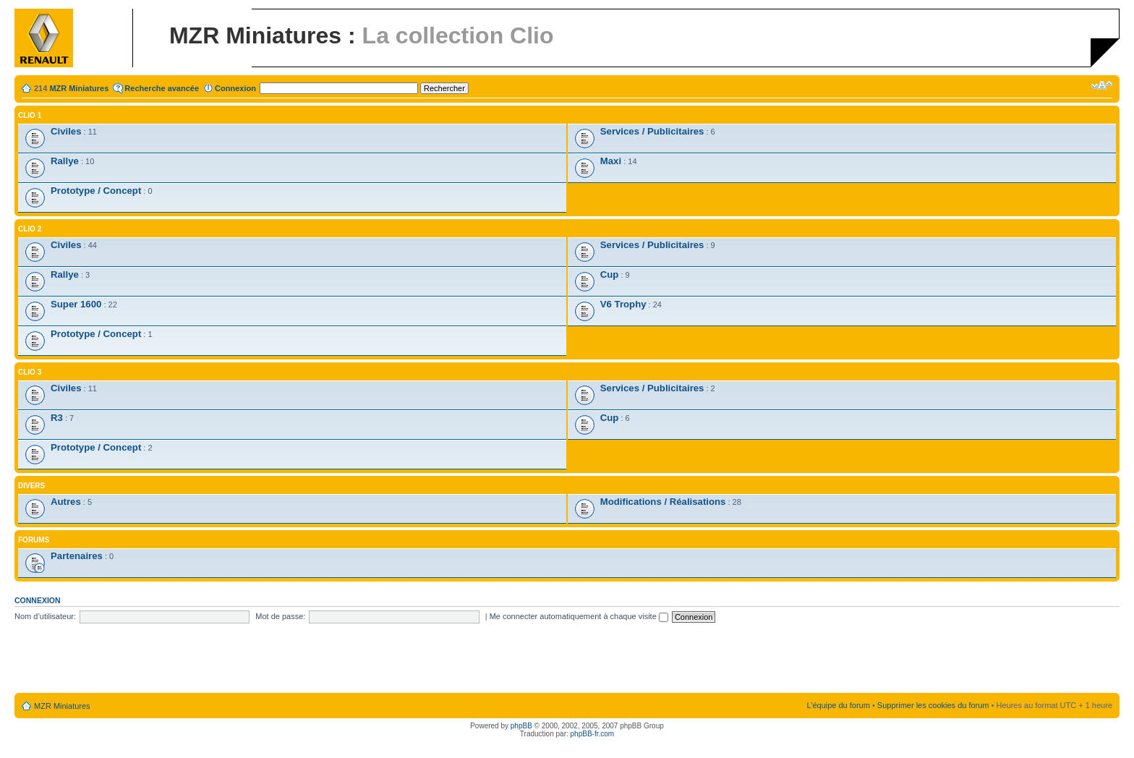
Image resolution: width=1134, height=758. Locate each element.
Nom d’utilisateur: (45, 616)
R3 (57, 417)
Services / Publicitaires (652, 131)
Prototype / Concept (96, 190)
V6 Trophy (623, 304)
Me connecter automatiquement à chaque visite (579, 616)
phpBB (521, 726)
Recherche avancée (161, 88)
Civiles (66, 131)
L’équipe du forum (837, 705)
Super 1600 (76, 304)
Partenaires (77, 555)
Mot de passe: (280, 616)
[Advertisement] (567, 658)
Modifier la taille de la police (1101, 85)
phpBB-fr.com (593, 734)
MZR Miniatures (78, 88)
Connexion (235, 88)
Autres (66, 501)
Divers (31, 486)
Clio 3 (29, 372)
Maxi (610, 161)
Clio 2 (29, 229)
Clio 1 (29, 115)
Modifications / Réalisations (663, 501)
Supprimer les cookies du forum (933, 705)
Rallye (65, 161)
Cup (609, 274)
